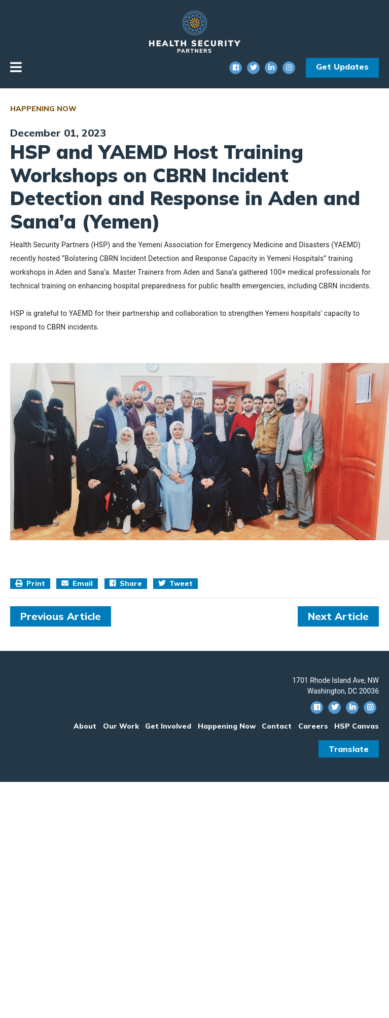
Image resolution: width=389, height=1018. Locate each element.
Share (126, 583)
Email (77, 583)
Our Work (121, 726)
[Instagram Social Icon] (288, 67)
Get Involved (168, 726)
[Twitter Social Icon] (253, 67)
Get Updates (342, 66)
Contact (277, 726)
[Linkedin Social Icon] (271, 67)
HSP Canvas (356, 726)
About (85, 726)
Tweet (175, 583)
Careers (313, 726)
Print (30, 583)
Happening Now (43, 108)
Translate (349, 749)
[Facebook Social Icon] (235, 67)
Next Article (338, 616)
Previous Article (60, 616)
